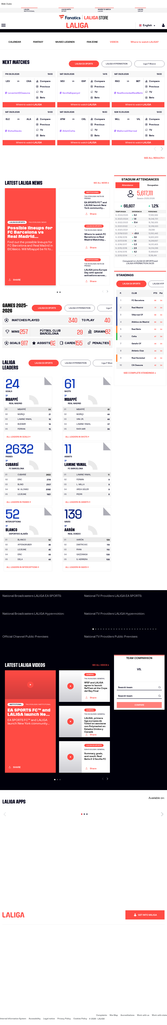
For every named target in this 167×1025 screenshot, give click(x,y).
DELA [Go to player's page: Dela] (20, 559)
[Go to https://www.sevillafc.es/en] (147, 3)
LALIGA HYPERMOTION (117, 64)
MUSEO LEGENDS (65, 42)
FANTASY (38, 42)
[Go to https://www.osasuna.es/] (32, 3)
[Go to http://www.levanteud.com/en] (78, 3)
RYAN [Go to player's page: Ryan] (79, 549)
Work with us (143, 1015)
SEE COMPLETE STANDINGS (140, 373)
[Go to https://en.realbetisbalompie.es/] (117, 3)
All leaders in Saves (77, 567)
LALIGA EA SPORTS (84, 64)
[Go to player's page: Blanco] (41, 520)
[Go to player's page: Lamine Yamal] (100, 455)
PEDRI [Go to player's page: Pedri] (79, 494)
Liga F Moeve (149, 64)
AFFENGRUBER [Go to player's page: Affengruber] (25, 545)
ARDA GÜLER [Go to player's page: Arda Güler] (82, 489)
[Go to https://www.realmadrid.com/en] (124, 3)
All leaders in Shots (77, 437)
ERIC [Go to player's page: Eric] (20, 479)
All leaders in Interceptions (23, 567)
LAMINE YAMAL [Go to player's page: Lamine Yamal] (25, 419)
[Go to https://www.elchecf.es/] (47, 3)
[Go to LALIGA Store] (83, 17)
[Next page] (162, 814)
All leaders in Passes (19, 502)
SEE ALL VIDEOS (100, 665)
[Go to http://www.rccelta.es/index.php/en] (93, 3)
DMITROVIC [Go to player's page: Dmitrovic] (82, 545)
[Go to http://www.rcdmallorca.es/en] (109, 3)
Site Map (114, 1015)
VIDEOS (114, 42)
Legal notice (49, 1018)
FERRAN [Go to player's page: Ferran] (21, 429)
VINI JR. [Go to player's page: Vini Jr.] (80, 419)
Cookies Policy (80, 1018)
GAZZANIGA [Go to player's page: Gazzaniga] (82, 554)
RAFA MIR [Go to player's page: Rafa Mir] (80, 429)
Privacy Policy (64, 1018)
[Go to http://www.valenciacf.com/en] (155, 3)
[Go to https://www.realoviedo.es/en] (132, 3)
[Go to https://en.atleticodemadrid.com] (24, 3)
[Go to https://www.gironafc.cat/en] (70, 3)
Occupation (152, 185)
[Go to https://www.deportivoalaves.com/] (40, 3)
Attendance (127, 185)
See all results (154, 158)
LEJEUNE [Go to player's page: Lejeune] (22, 494)
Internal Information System (13, 1018)
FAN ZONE (92, 42)
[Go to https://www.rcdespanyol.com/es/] (101, 3)
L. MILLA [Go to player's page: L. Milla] (80, 484)
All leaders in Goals (18, 437)
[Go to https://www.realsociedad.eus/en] (140, 3)
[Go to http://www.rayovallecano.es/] (86, 3)
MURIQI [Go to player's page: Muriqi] (21, 414)
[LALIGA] (77, 25)
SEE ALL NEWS (101, 183)
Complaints (101, 1015)
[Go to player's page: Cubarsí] (41, 455)
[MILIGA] (162, 25)
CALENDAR (14, 42)
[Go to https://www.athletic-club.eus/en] (16, 3)
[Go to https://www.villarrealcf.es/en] (163, 3)
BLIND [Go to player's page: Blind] (20, 484)
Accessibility (35, 1018)
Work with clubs (159, 1015)
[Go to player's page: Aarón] (100, 520)
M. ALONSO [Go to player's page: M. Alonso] (23, 489)
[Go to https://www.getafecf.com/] (63, 3)
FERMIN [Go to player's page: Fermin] (80, 479)
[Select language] (147, 25)
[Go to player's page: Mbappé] (41, 389)
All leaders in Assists (77, 502)
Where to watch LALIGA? (145, 42)
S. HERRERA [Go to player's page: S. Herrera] (82, 559)
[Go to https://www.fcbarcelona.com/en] (55, 3)
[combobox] (139, 687)
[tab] (84, 64)
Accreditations (127, 1015)
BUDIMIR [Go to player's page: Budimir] (22, 424)
